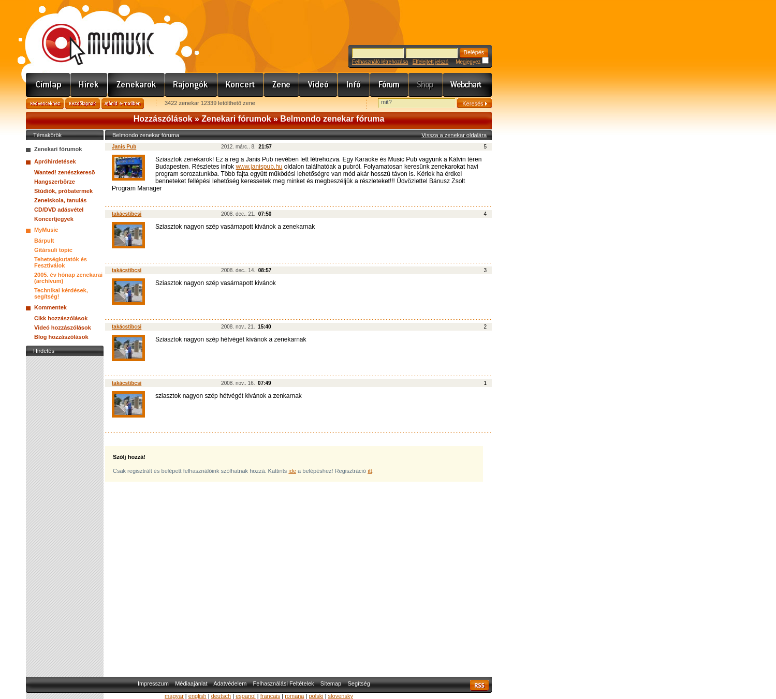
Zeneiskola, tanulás (60, 200)
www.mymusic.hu (89, 33)
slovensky (340, 696)
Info (354, 85)
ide (292, 471)
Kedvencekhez (45, 103)
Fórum (389, 85)
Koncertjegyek (54, 219)
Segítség (358, 683)
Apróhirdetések (55, 161)
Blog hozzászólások (61, 337)
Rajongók (191, 85)
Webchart (467, 85)
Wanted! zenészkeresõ (64, 172)
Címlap (48, 85)
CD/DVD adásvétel (58, 209)
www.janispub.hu (259, 166)
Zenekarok (136, 85)
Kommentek (50, 307)
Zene (281, 85)
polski (316, 696)
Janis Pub (124, 147)
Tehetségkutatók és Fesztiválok (60, 262)
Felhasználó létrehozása (380, 62)
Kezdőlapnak (82, 103)
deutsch (221, 696)
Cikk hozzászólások (60, 318)
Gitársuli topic (53, 250)
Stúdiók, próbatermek (63, 191)
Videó (318, 85)
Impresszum (153, 683)
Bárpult (44, 240)
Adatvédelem (229, 683)
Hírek (89, 85)
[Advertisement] (65, 514)
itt (370, 471)
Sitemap (330, 683)
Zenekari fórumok (236, 118)
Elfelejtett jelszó (430, 62)
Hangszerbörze (54, 182)
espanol (246, 696)
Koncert (240, 85)
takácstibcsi (126, 214)
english (197, 696)
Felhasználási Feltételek (283, 683)
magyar (174, 696)
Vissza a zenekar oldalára (454, 135)
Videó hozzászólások (62, 327)
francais (270, 696)
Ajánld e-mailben (122, 103)
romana (294, 696)
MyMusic (46, 230)
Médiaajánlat (191, 683)
